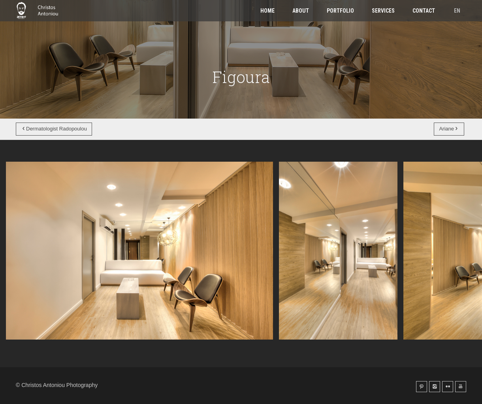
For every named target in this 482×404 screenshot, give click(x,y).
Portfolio (340, 11)
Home (267, 11)
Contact (423, 11)
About (300, 11)
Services (383, 11)
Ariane (449, 129)
